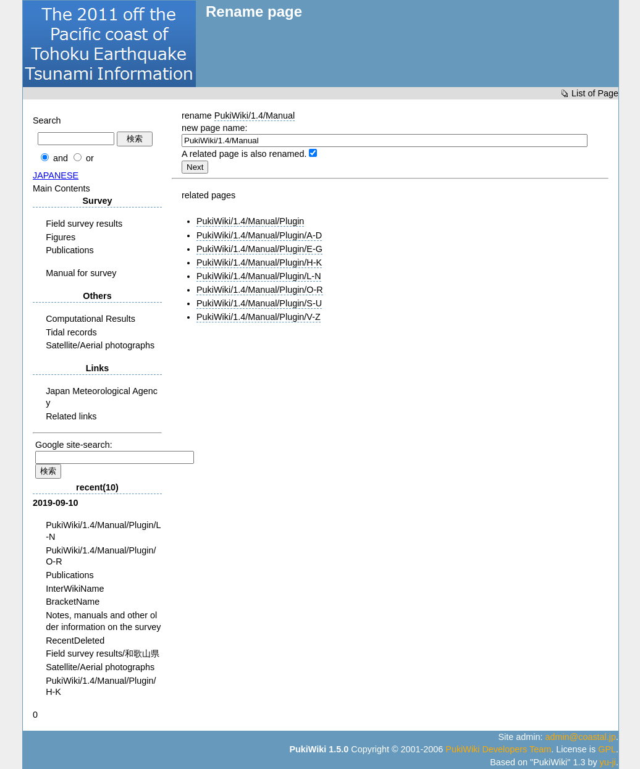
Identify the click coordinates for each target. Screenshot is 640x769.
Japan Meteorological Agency (102, 397)
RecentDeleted (75, 640)
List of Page (594, 93)
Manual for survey (81, 273)
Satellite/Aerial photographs (100, 345)
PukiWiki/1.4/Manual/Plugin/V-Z (258, 317)
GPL (607, 749)
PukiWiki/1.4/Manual (254, 115)
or (90, 158)
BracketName (72, 602)
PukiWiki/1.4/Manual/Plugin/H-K (259, 262)
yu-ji (608, 762)
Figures (60, 237)
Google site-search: (73, 445)
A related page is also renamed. (244, 154)
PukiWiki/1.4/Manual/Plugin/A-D (259, 235)
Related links (71, 416)
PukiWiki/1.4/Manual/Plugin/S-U (259, 303)
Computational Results (90, 319)
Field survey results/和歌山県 (102, 653)
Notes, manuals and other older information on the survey (103, 621)
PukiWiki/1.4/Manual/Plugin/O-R (259, 290)
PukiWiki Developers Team (498, 749)
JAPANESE (55, 175)
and (60, 158)
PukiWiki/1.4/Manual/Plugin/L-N (258, 276)
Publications (70, 250)
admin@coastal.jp (580, 737)
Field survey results (84, 224)
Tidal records (71, 332)
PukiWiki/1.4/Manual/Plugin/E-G (259, 249)
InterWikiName (75, 589)
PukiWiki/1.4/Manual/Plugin (250, 221)
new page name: (214, 128)
